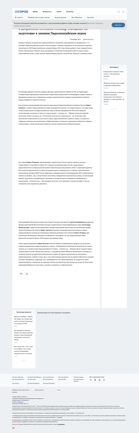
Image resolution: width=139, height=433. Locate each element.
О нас (58, 390)
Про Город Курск (32, 379)
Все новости (19, 17)
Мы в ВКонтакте (77, 17)
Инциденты (47, 11)
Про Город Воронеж (63, 377)
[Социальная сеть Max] (104, 380)
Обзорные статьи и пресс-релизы (38, 17)
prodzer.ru (40, 408)
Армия (58, 11)
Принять (118, 25)
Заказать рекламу (60, 17)
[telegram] (27, 274)
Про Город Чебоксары (17, 377)
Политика (70, 11)
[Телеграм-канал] (99, 380)
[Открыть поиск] (119, 11)
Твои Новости (15, 383)
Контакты (14, 392)
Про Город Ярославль (48, 377)
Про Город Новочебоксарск (34, 377)
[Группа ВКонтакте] (90, 380)
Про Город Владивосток (34, 383)
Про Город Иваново (79, 377)
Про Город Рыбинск (48, 379)
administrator (88, 39)
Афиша (35, 11)
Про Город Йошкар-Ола (18, 379)
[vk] (21, 274)
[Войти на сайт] (123, 11)
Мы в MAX (90, 17)
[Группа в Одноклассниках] (95, 380)
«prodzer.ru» (24, 396)
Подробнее (59, 417)
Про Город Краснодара (49, 383)
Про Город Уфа (62, 379)
